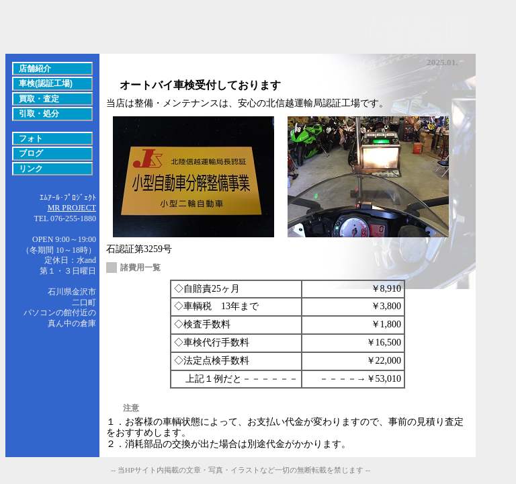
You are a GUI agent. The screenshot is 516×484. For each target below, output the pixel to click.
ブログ (31, 153)
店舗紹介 (35, 68)
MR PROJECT (72, 207)
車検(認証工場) (46, 83)
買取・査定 (39, 99)
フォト (31, 138)
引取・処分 (39, 113)
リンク (31, 168)
